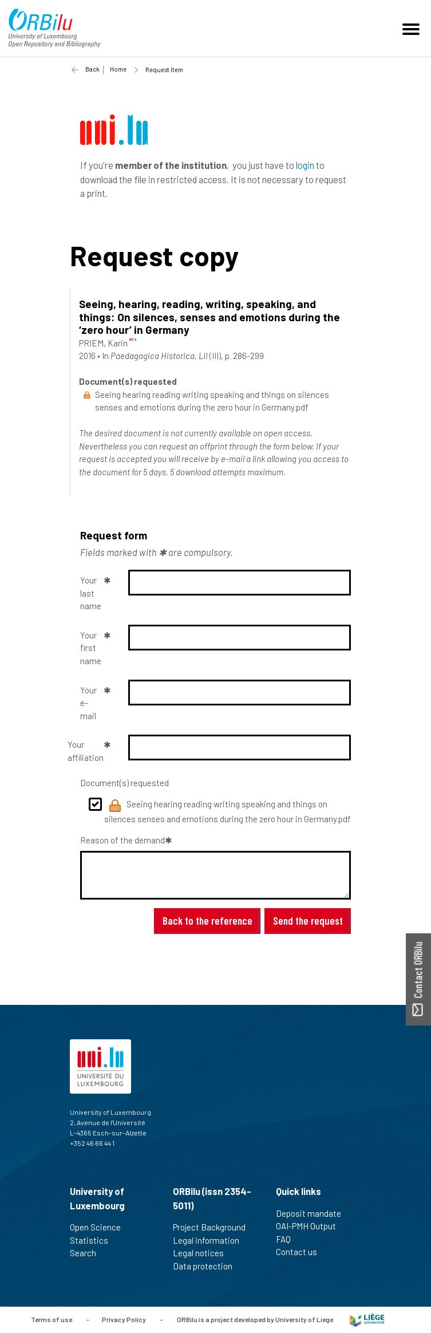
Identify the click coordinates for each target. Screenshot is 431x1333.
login (305, 165)
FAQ (288, 1239)
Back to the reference (207, 920)
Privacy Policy (124, 1319)
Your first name (90, 648)
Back (92, 69)
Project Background (214, 1227)
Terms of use (51, 1319)
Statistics (94, 1240)
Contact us (301, 1252)
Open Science (100, 1227)
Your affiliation (88, 751)
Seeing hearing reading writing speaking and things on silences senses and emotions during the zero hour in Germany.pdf (227, 811)
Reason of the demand (122, 840)
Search (88, 1253)
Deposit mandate (313, 1213)
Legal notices (203, 1253)
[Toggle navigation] (412, 28)
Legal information (211, 1240)
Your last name (90, 593)
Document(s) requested (124, 783)
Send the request (308, 920)
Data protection (207, 1266)
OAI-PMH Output (311, 1226)
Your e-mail (88, 703)
